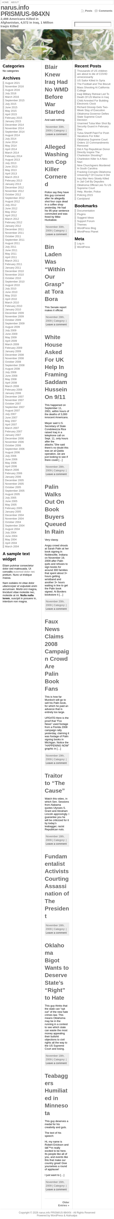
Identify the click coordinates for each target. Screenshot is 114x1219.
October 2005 (13, 487)
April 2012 (11, 215)
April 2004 (11, 543)
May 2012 (11, 211)
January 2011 (13, 267)
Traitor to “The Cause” (55, 783)
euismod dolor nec (24, 571)
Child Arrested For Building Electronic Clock (92, 102)
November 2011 (14, 232)
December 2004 (14, 515)
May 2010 (11, 295)
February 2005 (13, 508)
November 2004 (14, 518)
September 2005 (15, 490)
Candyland (83, 198)
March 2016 (12, 96)
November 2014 (14, 128)
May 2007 (11, 421)
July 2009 (10, 330)
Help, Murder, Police (89, 191)
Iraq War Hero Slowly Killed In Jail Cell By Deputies (93, 180)
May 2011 (11, 253)
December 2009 (14, 312)
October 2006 (13, 445)
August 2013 (12, 159)
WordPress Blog (86, 228)
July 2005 (10, 497)
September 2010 (15, 281)
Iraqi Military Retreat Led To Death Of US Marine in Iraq (93, 95)
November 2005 (14, 483)
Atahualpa (71, 1215)
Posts (88, 10)
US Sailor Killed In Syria (91, 80)
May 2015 (11, 110)
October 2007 (13, 403)
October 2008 (13, 361)
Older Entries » (63, 1204)
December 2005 (14, 480)
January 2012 (13, 225)
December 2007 (14, 396)
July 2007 (10, 414)
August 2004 (12, 529)
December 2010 (14, 271)
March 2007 (12, 427)
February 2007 (13, 431)
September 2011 (15, 239)
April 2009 (11, 340)
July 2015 (10, 103)
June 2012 (11, 208)
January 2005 (13, 511)
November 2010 (14, 274)
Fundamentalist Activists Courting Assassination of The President (57, 886)
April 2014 (11, 149)
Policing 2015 (85, 195)
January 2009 (13, 351)
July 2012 (10, 204)
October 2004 (13, 522)
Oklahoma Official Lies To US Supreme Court (94, 186)
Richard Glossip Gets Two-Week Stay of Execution (92, 109)
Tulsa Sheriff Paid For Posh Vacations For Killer (93, 134)
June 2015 (11, 107)
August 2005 (12, 494)
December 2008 (14, 354)
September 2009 (15, 323)
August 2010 (12, 285)
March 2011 (12, 260)
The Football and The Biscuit (94, 83)
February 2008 (13, 389)
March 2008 (12, 386)
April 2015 (11, 114)
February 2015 (13, 117)
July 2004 (10, 532)
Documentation (86, 210)
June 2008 (11, 375)
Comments (105, 10)
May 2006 (11, 462)
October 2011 (13, 236)
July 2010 (10, 288)
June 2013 (11, 166)
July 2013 (10, 163)
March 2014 (12, 152)
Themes (81, 224)
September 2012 (15, 197)
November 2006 (14, 441)
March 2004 (12, 546)
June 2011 (11, 250)
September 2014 (15, 131)
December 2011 (14, 229)
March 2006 (12, 469)
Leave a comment (56, 134)
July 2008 (10, 372)
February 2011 (13, 264)
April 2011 (11, 257)
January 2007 (13, 434)
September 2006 (15, 448)
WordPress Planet (87, 231)
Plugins (81, 214)
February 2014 (13, 156)
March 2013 (12, 177)
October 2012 (13, 194)
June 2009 (11, 333)
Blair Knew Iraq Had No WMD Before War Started (56, 89)
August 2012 (12, 201)
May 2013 (11, 170)
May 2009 (11, 337)
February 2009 (13, 347)
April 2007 (11, 424)
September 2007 (15, 407)
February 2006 (13, 473)
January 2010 (13, 309)
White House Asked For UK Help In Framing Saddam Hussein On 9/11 (56, 367)
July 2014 (10, 138)
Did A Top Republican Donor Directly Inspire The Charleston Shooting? (93, 152)
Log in (80, 243)
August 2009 (12, 326)
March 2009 (12, 344)
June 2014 (11, 142)
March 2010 (12, 302)
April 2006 (11, 466)
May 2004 (11, 539)
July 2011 (10, 246)
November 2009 (14, 316)
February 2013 (13, 180)
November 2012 (14, 191)
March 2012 (12, 218)
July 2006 (10, 455)
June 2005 (11, 501)
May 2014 (11, 145)
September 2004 (15, 525)
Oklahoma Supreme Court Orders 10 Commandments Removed (93, 142)
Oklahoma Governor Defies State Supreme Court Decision (93, 116)
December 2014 (14, 124)
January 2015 (13, 121)
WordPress (83, 246)
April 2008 (11, 382)
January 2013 (13, 184)
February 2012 (13, 222)
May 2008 (11, 379)
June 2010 (11, 292)
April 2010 (11, 299)
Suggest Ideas (85, 217)
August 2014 (12, 135)
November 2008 (14, 358)
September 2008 (15, 365)
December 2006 (14, 438)
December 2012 (14, 187)
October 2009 (13, 319)
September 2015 (15, 100)
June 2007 (11, 417)
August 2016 (12, 89)
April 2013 (11, 173)
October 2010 (13, 278)
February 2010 (13, 306)
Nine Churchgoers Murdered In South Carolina (93, 167)
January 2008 (13, 393)
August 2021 (12, 82)
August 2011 (12, 243)
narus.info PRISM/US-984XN (25, 10)
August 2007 (12, 410)
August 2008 (12, 368)
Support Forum (85, 221)
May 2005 (11, 504)
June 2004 (11, 536)
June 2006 (11, 459)
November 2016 (14, 86)
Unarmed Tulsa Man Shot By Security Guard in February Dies (94, 126)
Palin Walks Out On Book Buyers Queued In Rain (55, 509)
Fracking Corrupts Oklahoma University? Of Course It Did (94, 173)
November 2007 (14, 400)
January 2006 (13, 476)
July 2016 (10, 93)
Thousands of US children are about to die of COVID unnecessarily (92, 74)
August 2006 (12, 452)
